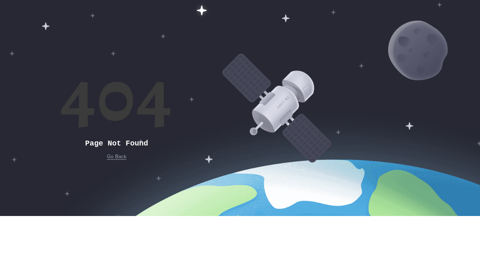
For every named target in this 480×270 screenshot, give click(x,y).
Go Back (116, 156)
